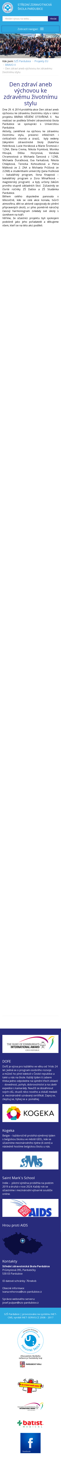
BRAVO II (10, 65)
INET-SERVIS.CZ (30, 1317)
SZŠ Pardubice (22, 61)
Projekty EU (41, 61)
